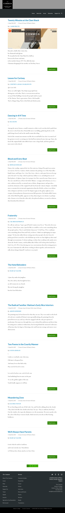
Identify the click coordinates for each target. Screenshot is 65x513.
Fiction (21, 118)
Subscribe (39, 13)
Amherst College (16, 508)
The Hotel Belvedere (17, 265)
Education (50, 13)
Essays (21, 161)
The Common (59, 484)
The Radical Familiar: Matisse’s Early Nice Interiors (30, 305)
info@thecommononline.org (55, 491)
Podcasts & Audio (22, 478)
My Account (5, 503)
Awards (4, 497)
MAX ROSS (13, 122)
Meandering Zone (16, 397)
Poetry (33, 23)
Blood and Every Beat (17, 159)
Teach (4, 492)
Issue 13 (21, 23)
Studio (19, 500)
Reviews (20, 497)
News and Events (22, 492)
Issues (44, 13)
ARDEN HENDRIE (15, 311)
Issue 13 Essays (31, 161)
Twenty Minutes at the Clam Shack (23, 20)
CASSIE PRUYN (14, 26)
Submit (4, 494)
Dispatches (20, 481)
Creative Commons (26, 508)
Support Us (57, 13)
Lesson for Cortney (16, 78)
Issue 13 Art (30, 308)
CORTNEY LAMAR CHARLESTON (20, 84)
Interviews (20, 489)
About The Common (7, 478)
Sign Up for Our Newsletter (9, 500)
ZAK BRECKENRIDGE (17, 222)
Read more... (52, 69)
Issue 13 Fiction (31, 118)
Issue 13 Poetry (27, 23)
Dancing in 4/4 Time (17, 115)
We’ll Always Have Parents (19, 432)
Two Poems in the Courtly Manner (23, 344)
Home (33, 13)
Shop (4, 483)
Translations (21, 503)
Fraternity (12, 215)
